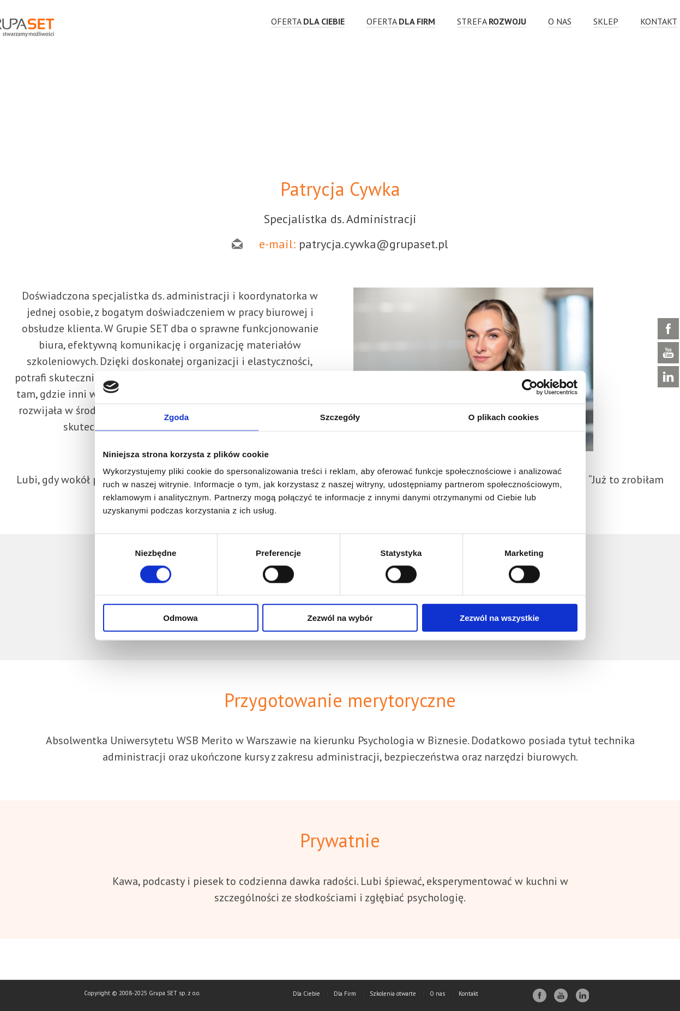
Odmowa (180, 618)
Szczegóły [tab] (340, 416)
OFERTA (308, 21)
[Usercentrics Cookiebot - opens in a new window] (529, 387)
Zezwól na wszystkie (499, 618)
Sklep (605, 21)
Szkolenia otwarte (393, 993)
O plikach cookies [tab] (503, 416)
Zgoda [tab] (176, 416)
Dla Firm (345, 993)
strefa (491, 21)
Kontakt (658, 21)
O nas (559, 21)
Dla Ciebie (306, 993)
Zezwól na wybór (339, 618)
